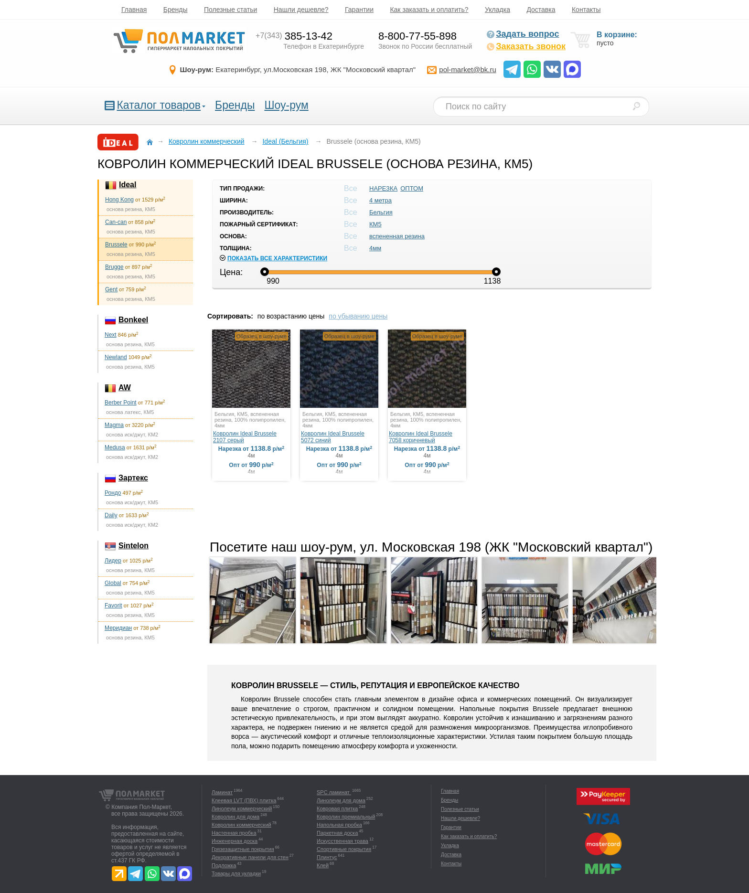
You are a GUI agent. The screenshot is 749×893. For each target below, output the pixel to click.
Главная (134, 9)
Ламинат (222, 792)
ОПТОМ (411, 188)
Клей (323, 865)
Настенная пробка (234, 833)
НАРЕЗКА (383, 188)
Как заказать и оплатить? (429, 9)
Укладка (497, 9)
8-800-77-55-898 (417, 36)
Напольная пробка (339, 825)
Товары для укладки (236, 873)
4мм (375, 248)
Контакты (586, 9)
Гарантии (359, 9)
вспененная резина (397, 236)
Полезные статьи (230, 9)
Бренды (175, 9)
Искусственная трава (342, 841)
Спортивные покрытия (344, 849)
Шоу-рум (286, 105)
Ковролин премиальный (346, 816)
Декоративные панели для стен (250, 857)
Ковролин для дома (235, 816)
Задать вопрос (522, 34)
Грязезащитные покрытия (243, 849)
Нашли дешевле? (301, 9)
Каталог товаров (159, 105)
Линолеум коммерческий (242, 808)
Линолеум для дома (341, 800)
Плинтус (327, 857)
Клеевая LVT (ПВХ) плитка (244, 800)
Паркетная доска (337, 833)
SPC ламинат (334, 792)
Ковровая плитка (337, 808)
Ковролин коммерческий (241, 825)
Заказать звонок (526, 46)
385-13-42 (294, 36)
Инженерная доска (234, 841)
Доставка (540, 9)
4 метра (380, 200)
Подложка (224, 865)
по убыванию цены (358, 316)
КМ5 (375, 224)
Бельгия (381, 212)
